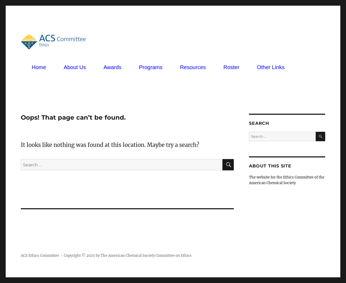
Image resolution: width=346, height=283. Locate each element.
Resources (193, 67)
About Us (75, 67)
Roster (231, 67)
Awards (112, 67)
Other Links (270, 67)
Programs (150, 67)
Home (39, 67)
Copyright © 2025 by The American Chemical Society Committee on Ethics (128, 255)
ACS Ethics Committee (40, 255)
